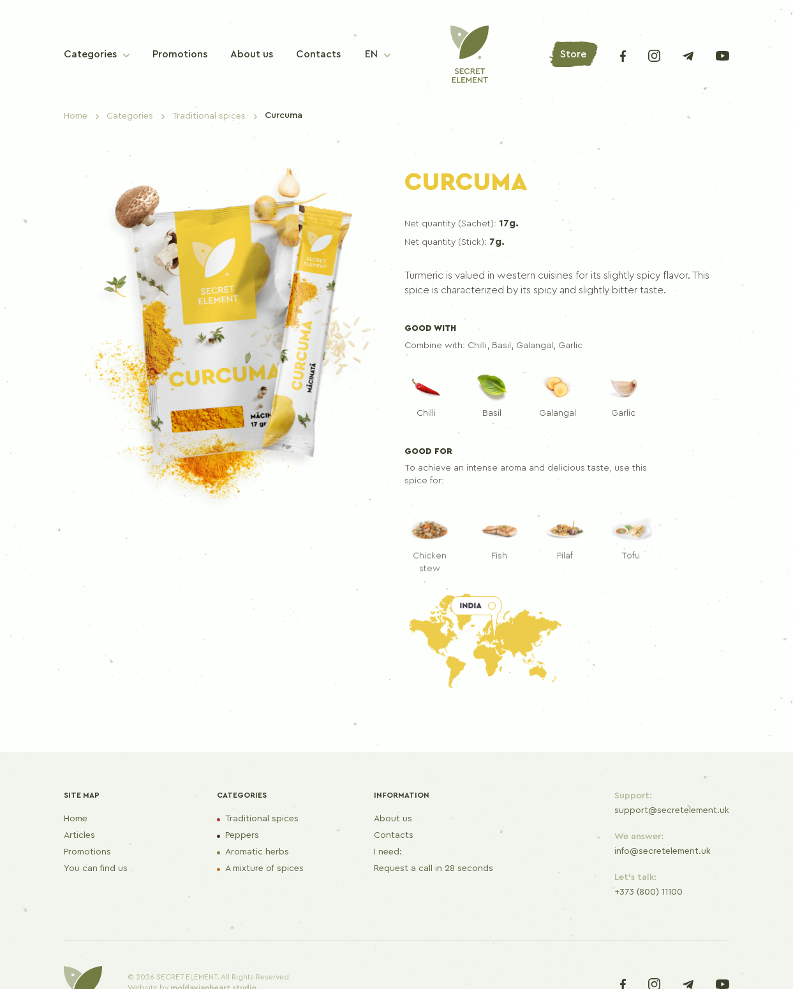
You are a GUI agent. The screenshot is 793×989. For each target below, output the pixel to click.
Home (75, 818)
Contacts (393, 835)
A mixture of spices (264, 868)
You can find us (96, 868)
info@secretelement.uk (662, 851)
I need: (388, 851)
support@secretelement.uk (671, 810)
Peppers (242, 835)
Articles (79, 835)
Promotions (87, 851)
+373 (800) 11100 (648, 892)
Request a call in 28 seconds (433, 868)
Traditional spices (262, 818)
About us (393, 818)
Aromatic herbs (257, 851)
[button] (377, 54)
